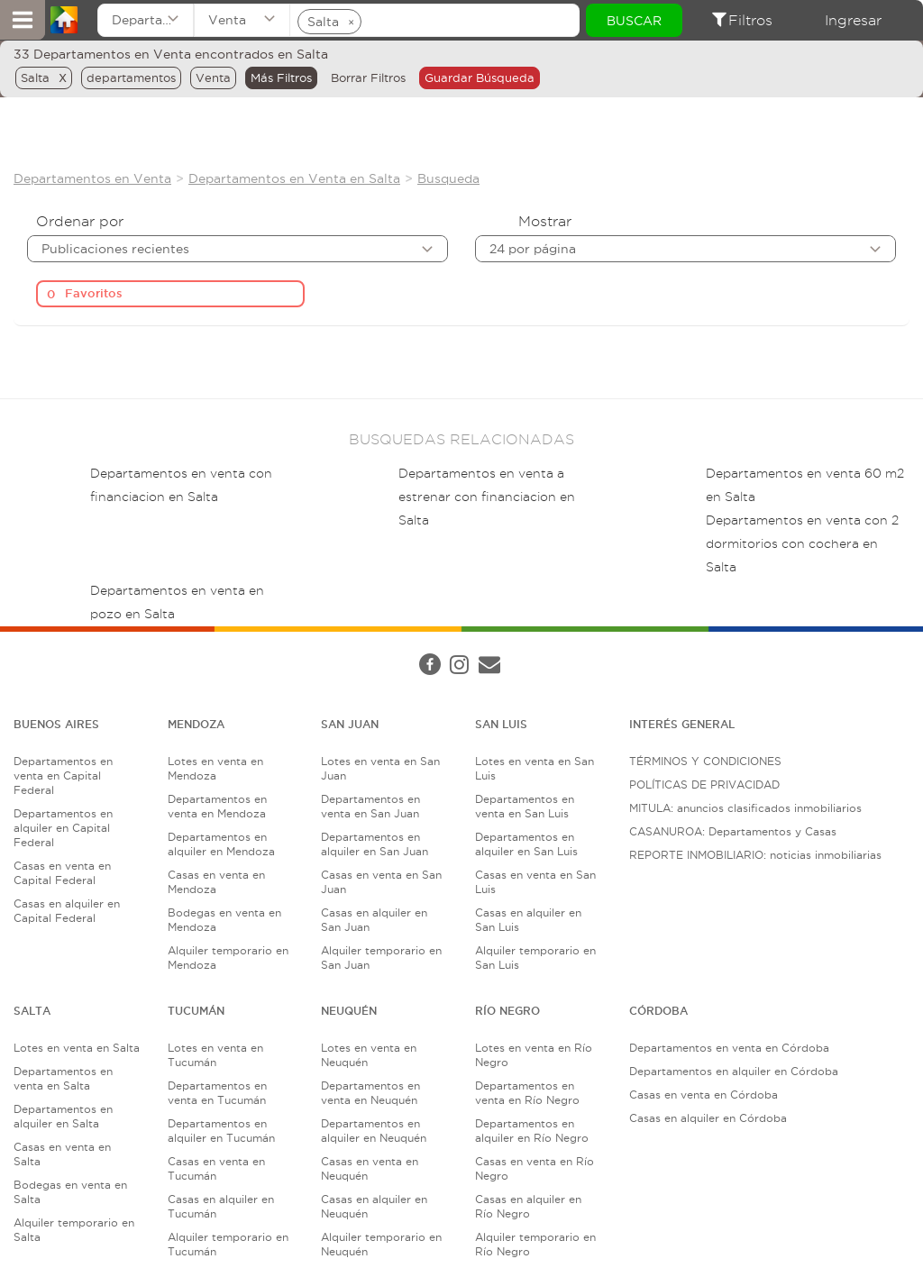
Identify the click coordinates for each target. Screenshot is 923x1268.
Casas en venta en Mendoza (216, 882)
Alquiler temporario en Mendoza (228, 957)
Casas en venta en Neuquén (369, 1168)
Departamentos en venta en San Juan (370, 806)
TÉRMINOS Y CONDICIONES (705, 761)
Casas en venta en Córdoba (703, 1094)
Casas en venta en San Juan (381, 882)
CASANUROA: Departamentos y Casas (732, 831)
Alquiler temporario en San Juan (381, 957)
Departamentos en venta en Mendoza (217, 806)
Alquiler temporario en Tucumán (228, 1244)
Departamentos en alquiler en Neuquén (373, 1130)
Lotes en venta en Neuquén (368, 1055)
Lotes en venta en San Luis (534, 768)
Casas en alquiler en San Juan (374, 920)
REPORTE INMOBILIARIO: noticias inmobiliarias (755, 855)
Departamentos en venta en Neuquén (370, 1093)
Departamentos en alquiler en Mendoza (221, 844)
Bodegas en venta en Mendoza (224, 920)
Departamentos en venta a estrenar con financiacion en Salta (486, 497)
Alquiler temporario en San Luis (535, 957)
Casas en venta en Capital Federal (62, 873)
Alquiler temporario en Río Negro (535, 1244)
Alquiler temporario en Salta (74, 1230)
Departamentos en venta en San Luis (524, 806)
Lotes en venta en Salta (77, 1048)
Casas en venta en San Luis (535, 882)
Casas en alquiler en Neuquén (374, 1206)
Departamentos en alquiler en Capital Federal (63, 827)
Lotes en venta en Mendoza (215, 768)
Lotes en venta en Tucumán (215, 1055)
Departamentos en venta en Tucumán (217, 1093)
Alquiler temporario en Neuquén (381, 1244)
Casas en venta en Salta (62, 1154)
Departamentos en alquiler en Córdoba (733, 1071)
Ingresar (853, 20)
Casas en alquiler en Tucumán (221, 1206)
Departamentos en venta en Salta (63, 1078)
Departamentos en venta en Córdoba (729, 1048)
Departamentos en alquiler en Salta (63, 1116)
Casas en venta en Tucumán (216, 1168)
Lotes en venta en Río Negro (533, 1055)
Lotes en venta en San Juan (380, 768)
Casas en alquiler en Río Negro (528, 1206)
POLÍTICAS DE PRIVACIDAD (704, 784)
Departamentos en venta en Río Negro (527, 1093)
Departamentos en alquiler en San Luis (526, 844)
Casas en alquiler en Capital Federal (67, 911)
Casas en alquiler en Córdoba (708, 1118)
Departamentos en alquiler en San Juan (374, 844)
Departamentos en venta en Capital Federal (63, 775)
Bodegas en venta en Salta (70, 1192)
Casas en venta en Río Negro (534, 1168)
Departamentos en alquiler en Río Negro (532, 1130)
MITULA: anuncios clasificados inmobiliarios (745, 808)
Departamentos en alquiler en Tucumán (221, 1130)
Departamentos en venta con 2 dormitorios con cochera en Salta (802, 544)
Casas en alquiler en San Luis (528, 920)
